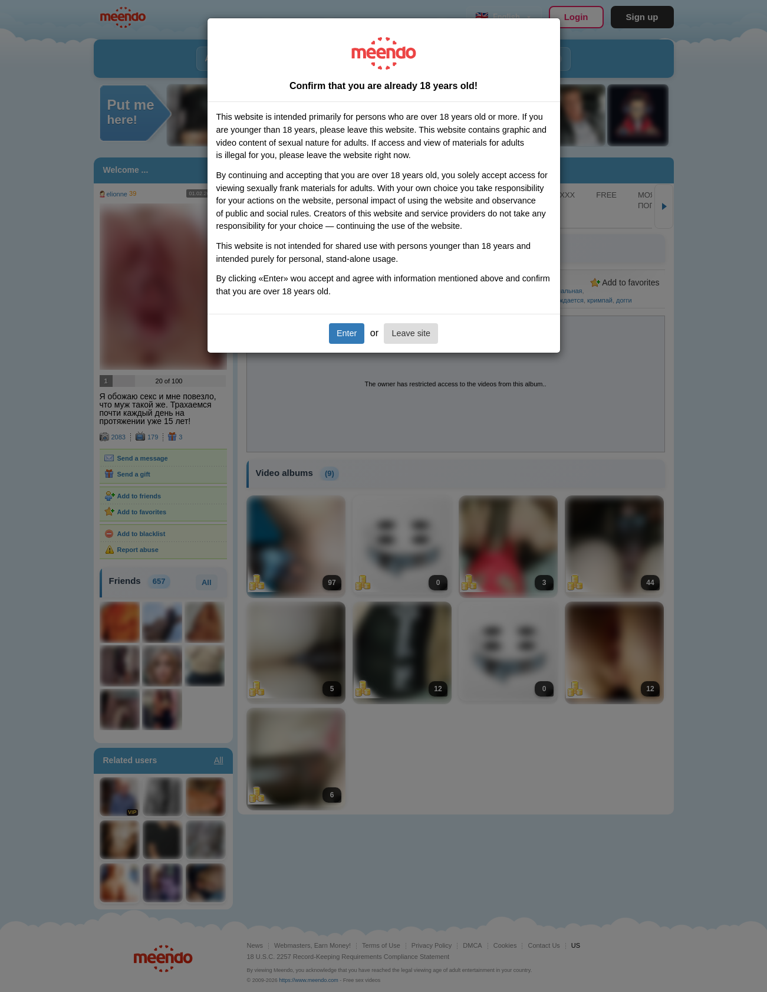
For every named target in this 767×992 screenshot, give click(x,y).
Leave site (410, 333)
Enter (347, 333)
